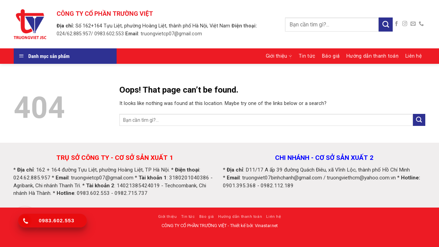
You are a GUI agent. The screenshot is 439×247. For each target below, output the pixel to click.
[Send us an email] (413, 24)
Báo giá (331, 56)
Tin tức (307, 56)
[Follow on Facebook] (396, 24)
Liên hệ (413, 56)
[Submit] (386, 24)
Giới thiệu (279, 56)
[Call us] (421, 24)
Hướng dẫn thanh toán (372, 56)
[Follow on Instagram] (404, 24)
